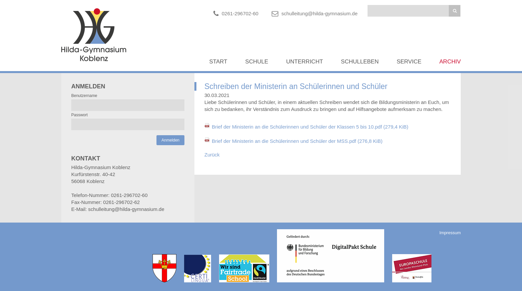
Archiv (450, 61)
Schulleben (360, 61)
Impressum (450, 232)
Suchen (454, 11)
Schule (256, 61)
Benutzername (84, 95)
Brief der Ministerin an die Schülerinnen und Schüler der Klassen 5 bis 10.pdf (310, 127)
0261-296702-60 (240, 13)
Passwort (79, 115)
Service (408, 61)
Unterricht (304, 61)
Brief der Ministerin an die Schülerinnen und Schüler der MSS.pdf (297, 141)
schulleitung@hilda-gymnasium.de (319, 13)
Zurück (212, 154)
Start (218, 61)
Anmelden (170, 140)
